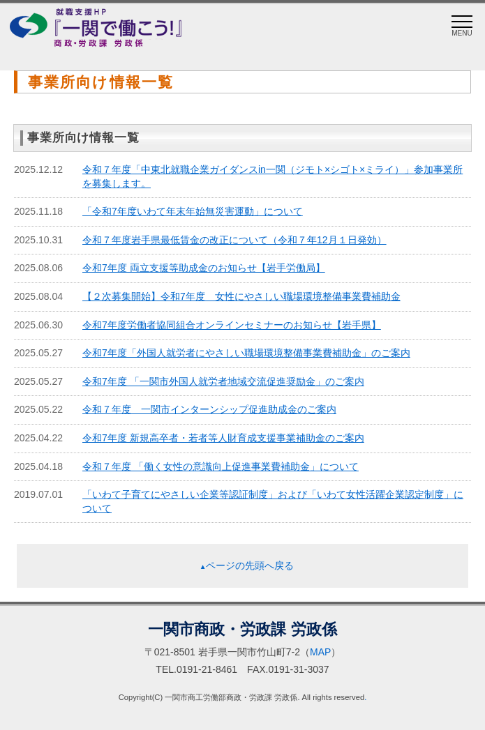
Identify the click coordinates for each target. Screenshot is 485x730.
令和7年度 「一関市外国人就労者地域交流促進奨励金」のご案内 (223, 381)
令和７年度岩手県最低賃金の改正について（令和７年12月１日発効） (234, 239)
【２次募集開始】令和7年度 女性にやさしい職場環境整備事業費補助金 (241, 296)
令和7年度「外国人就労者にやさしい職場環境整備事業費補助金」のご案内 (246, 352)
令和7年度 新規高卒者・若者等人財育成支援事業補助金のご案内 (223, 437)
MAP (320, 651)
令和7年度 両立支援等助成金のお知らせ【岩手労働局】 (203, 267)
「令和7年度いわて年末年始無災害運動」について (192, 211)
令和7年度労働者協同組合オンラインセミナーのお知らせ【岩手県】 (231, 324)
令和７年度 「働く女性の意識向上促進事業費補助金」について (220, 466)
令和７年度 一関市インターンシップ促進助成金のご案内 (209, 409)
